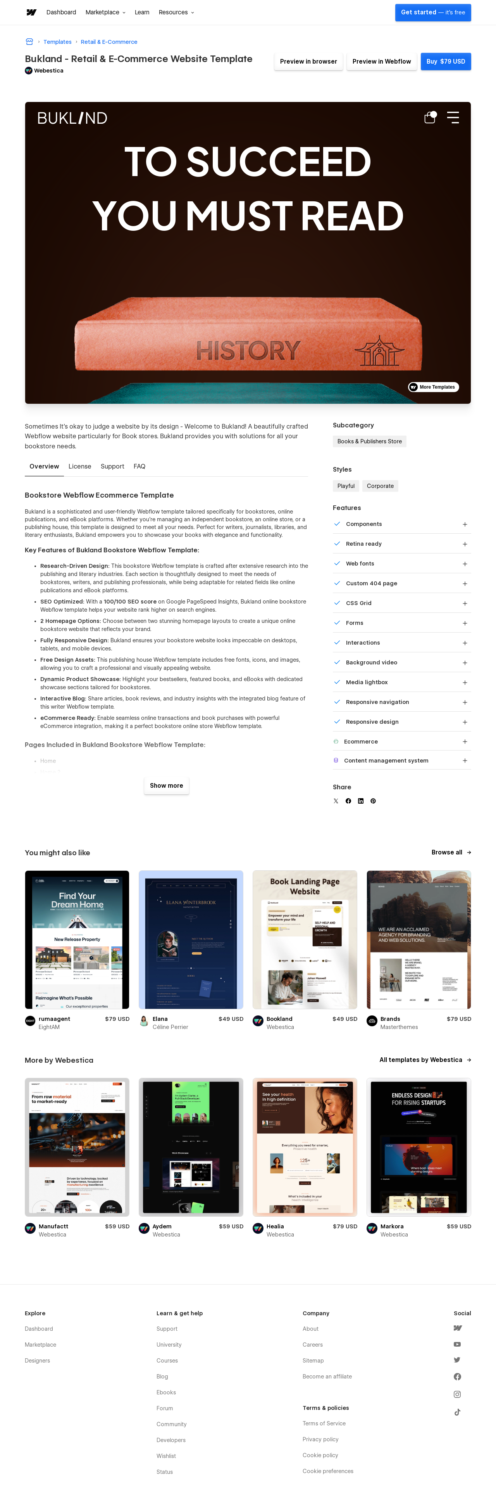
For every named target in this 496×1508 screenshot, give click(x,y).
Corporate (380, 486)
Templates (57, 42)
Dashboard (61, 12)
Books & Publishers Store (370, 441)
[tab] (44, 467)
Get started (433, 12)
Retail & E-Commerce (109, 42)
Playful (346, 486)
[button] (106, 12)
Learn (142, 12)
